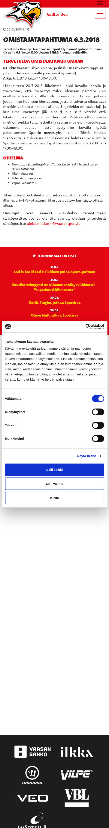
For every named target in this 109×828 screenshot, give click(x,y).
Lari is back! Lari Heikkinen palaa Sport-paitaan (54, 271)
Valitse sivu (57, 14)
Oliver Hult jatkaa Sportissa (54, 315)
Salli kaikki (54, 469)
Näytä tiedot (86, 456)
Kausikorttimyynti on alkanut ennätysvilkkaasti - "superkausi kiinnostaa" (55, 287)
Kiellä (54, 498)
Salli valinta (54, 483)
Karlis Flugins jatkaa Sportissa (55, 302)
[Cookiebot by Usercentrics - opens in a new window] (85, 326)
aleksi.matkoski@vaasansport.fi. (53, 223)
